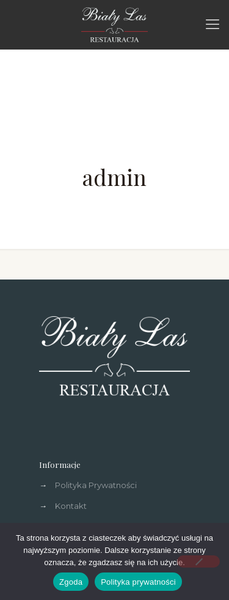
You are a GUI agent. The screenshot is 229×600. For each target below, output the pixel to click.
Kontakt (71, 506)
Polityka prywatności (138, 582)
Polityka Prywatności (96, 485)
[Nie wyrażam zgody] (198, 561)
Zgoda (70, 582)
